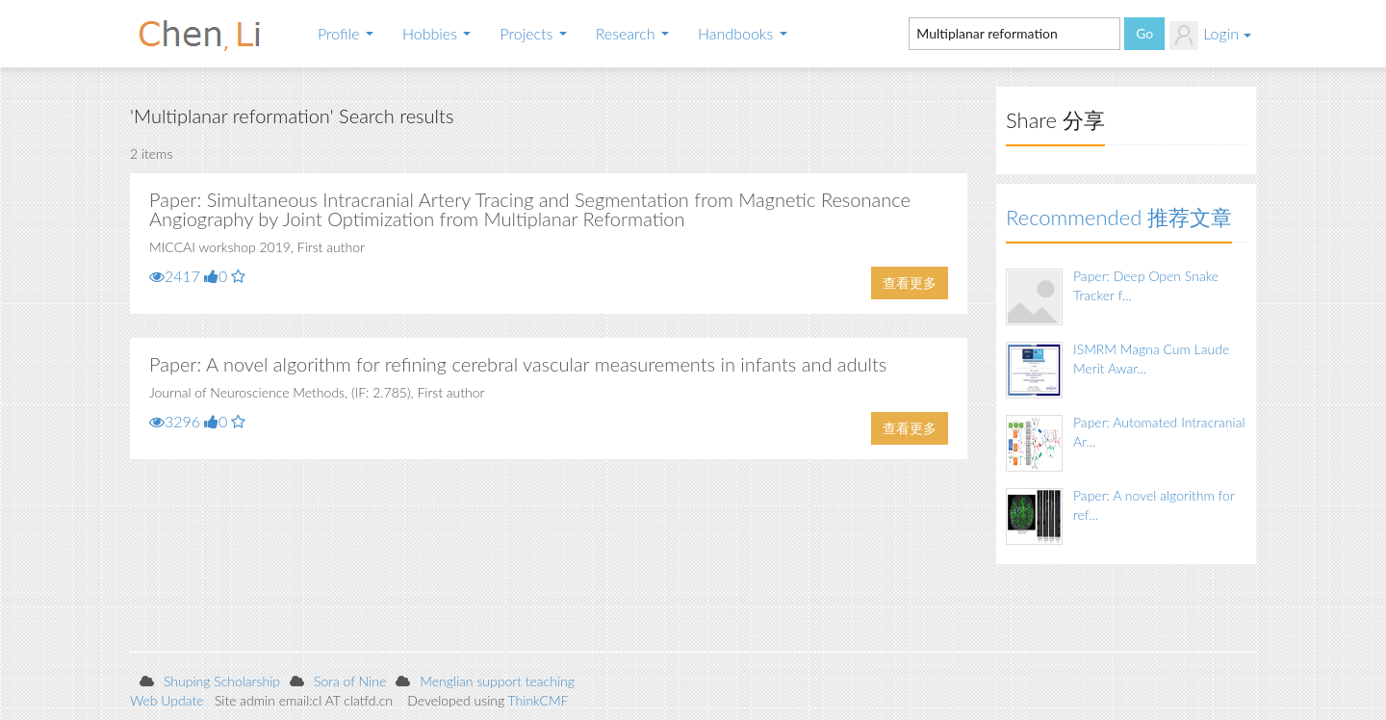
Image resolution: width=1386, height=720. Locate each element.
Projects (533, 33)
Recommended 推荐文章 (1119, 217)
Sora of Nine (350, 681)
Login (1210, 35)
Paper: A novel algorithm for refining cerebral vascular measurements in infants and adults (517, 363)
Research (632, 33)
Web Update (167, 700)
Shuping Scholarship (222, 681)
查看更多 (910, 282)
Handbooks (742, 33)
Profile (345, 33)
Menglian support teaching (497, 681)
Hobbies (436, 33)
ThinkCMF (538, 700)
